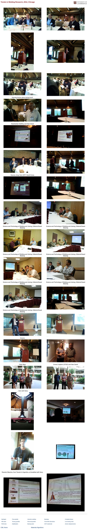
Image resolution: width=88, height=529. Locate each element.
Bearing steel (30, 524)
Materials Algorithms (37, 527)
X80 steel (3, 521)
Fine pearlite (15, 519)
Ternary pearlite (16, 521)
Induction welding (31, 519)
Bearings (46, 519)
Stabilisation (15, 524)
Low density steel (69, 521)
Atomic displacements (70, 524)
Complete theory (69, 519)
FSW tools (3, 524)
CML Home (4, 527)
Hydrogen (3, 519)
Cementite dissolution (49, 521)
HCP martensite (48, 524)
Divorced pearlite (31, 521)
